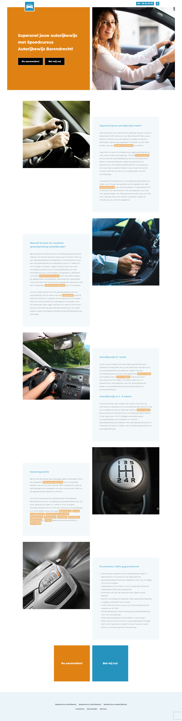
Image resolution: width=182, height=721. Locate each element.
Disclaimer (80, 709)
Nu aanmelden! (71, 663)
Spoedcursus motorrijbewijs (90, 704)
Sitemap (103, 709)
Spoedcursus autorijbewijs (65, 704)
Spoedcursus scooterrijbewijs (115, 704)
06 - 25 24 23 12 (145, 3)
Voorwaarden (92, 709)
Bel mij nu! (110, 663)
